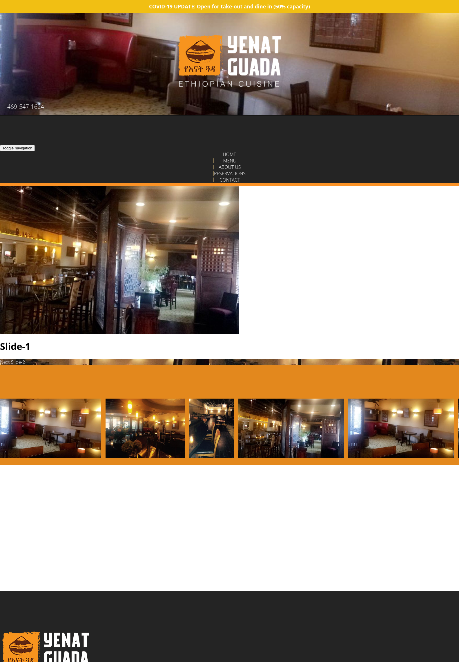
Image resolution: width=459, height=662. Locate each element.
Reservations (230, 173)
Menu (230, 161)
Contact (229, 180)
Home (229, 154)
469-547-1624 (25, 107)
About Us (230, 167)
